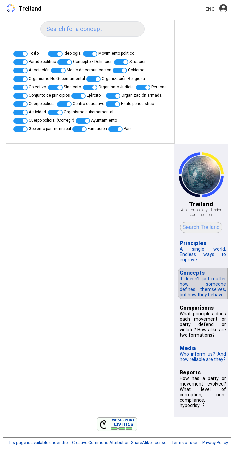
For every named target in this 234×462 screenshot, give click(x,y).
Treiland (30, 8)
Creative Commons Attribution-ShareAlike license (119, 442)
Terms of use (184, 442)
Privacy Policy (215, 442)
